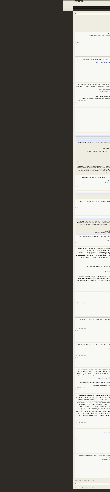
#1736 (13, 357)
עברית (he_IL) (97, 487)
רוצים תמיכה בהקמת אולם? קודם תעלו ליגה (72, 420)
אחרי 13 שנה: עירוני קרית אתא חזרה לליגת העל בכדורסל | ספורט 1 (65, 273)
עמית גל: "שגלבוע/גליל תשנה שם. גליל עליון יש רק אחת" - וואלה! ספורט (66, 145)
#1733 (13, 288)
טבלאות (71, 7)
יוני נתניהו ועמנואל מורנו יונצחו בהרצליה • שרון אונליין (69, 37)
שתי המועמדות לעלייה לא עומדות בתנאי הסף (72, 261)
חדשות (83, 7)
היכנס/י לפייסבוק (79, 184)
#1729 (13, 118)
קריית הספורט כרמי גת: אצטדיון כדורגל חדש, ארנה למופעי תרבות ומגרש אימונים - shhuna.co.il (58, 62)
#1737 (13, 389)
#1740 (13, 465)
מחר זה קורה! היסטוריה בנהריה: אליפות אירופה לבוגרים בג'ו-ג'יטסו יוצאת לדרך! (62, 432)
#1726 (13, 44)
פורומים (88, 7)
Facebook (78, 7)
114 (82, 21)
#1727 (13, 68)
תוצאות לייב (58, 7)
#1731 (13, 207)
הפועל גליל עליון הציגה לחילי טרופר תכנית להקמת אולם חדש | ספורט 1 (64, 180)
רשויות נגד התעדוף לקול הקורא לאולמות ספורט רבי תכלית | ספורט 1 (65, 418)
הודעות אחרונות (96, 10)
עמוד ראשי (95, 7)
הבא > (67, 21)
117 (76, 21)
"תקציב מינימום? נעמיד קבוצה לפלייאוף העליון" (73, 268)
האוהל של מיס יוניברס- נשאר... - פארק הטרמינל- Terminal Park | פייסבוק (64, 240)
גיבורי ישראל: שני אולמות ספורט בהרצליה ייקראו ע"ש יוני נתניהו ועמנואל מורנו (63, 34)
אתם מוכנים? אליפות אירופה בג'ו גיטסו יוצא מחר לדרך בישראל (67, 430)
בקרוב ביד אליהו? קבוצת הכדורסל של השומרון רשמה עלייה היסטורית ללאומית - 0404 (60, 91)
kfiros (80, 18)
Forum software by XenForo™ (74, 490)
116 (78, 21)
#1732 (13, 242)
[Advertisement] (55, 27)
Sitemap (12, 487)
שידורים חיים (65, 7)
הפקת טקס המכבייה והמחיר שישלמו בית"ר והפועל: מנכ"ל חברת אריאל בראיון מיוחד (61, 459)
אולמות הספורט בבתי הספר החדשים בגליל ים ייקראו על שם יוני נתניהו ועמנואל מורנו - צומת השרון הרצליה (55, 35)
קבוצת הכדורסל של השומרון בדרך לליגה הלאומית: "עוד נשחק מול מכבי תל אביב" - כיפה (60, 89)
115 (80, 21)
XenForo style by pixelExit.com (93, 490)
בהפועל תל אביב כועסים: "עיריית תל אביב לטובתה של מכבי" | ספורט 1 (65, 348)
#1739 (13, 439)
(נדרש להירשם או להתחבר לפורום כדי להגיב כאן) (21, 480)
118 (74, 21)
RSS (15, 487)
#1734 (13, 304)
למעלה (18, 487)
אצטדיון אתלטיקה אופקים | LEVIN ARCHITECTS (70, 295)
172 (70, 21)
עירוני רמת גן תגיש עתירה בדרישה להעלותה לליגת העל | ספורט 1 (66, 284)
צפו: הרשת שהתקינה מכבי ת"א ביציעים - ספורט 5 (70, 322)
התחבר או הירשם (15, 1)
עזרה (27, 487)
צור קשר (30, 487)
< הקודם (90, 21)
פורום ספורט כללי (89, 18)
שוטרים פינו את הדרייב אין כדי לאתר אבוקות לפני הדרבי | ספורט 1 (66, 353)
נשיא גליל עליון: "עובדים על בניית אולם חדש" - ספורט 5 (71, 157)
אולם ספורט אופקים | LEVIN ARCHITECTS (72, 297)
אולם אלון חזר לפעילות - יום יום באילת (73, 205)
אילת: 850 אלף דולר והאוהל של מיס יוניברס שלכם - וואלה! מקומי (68, 227)
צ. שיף (95, 45)
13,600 (89, 49)
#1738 (13, 424)
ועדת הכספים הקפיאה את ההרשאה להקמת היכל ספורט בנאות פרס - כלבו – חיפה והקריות (59, 378)
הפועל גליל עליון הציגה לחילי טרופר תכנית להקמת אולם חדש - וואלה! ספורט (63, 182)
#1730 (13, 186)
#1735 (13, 330)
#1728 (13, 102)
